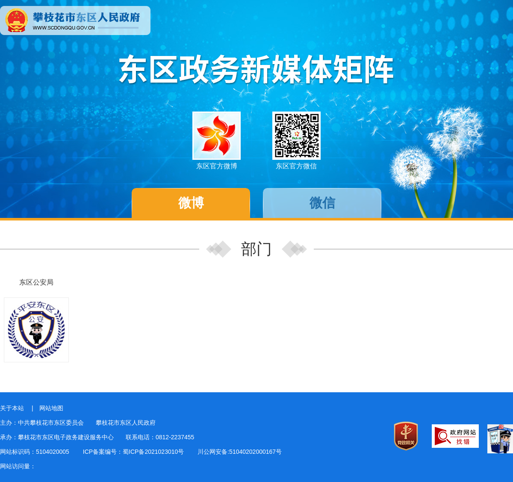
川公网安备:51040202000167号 (240, 451)
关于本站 (12, 408)
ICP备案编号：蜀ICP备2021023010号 (133, 451)
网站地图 (51, 408)
